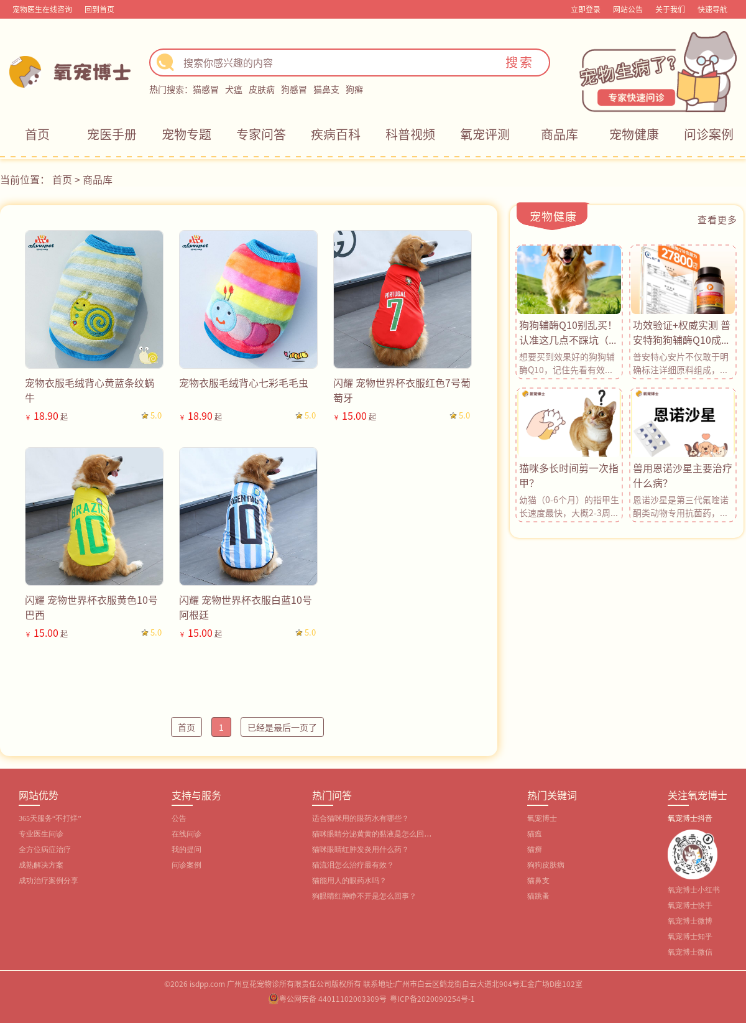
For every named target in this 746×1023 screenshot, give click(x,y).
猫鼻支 (326, 89)
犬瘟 (233, 89)
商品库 (559, 134)
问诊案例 (709, 134)
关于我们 (670, 9)
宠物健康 (634, 134)
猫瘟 (534, 834)
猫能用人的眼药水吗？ (349, 880)
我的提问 (186, 849)
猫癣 (534, 849)
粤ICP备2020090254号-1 (432, 998)
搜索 (519, 62)
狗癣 (354, 89)
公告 (179, 818)
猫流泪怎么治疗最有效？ (353, 865)
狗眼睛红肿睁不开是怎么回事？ (364, 896)
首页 (37, 134)
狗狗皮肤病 (545, 865)
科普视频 (410, 134)
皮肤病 (262, 89)
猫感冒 (206, 89)
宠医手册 (112, 134)
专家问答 (261, 134)
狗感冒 (294, 89)
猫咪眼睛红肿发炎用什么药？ (360, 849)
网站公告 (628, 9)
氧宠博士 (542, 818)
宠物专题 (186, 134)
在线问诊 (186, 834)
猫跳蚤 (538, 896)
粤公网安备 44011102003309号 (333, 998)
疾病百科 (336, 134)
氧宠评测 (485, 134)
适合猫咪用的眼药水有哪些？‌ (360, 818)
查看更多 (717, 219)
